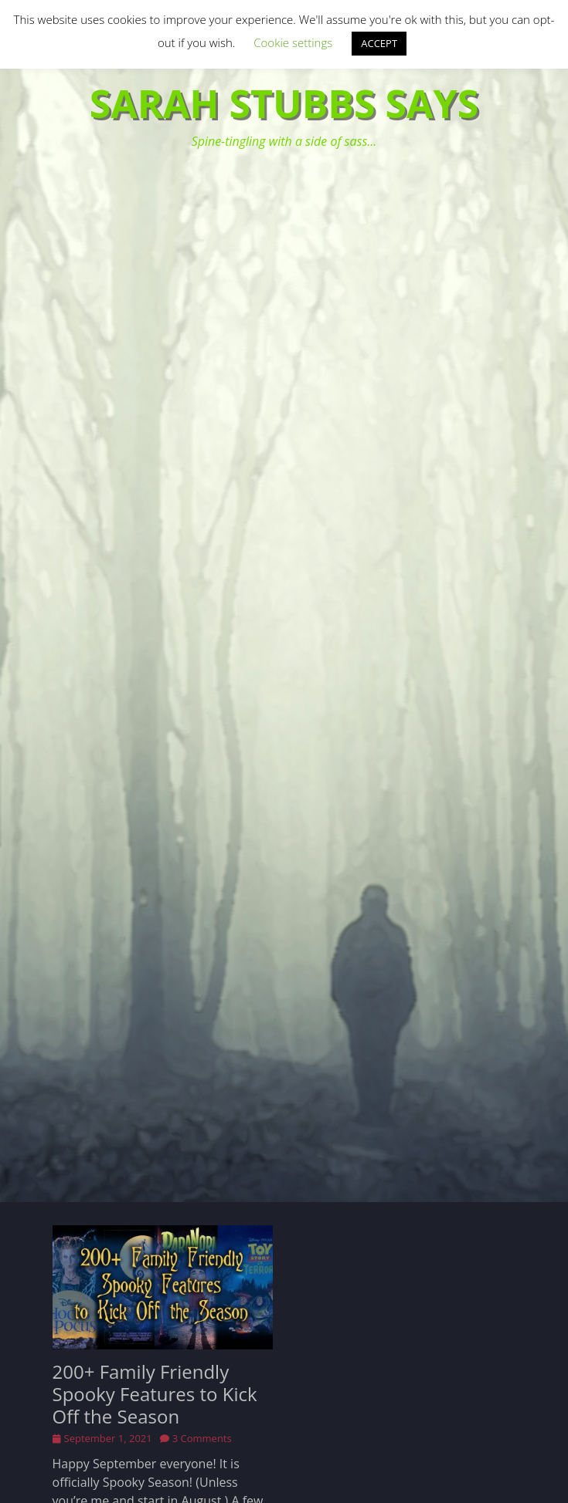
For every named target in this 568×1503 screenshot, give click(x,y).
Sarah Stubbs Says (284, 103)
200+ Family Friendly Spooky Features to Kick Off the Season (155, 1394)
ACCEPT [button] (379, 43)
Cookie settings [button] (292, 42)
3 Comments (202, 1438)
